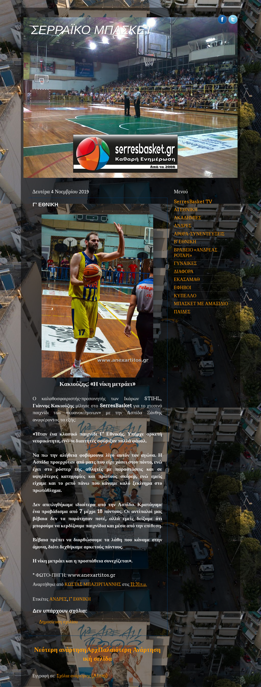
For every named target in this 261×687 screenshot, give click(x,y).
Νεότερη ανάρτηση (60, 649)
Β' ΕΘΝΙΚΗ (185, 241)
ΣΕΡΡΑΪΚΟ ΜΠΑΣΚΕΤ (91, 30)
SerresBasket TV (193, 201)
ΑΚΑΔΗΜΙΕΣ (187, 217)
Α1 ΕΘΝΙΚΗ (186, 209)
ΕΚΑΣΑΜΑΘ (187, 279)
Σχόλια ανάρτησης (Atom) (82, 675)
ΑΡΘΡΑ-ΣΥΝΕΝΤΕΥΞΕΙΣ (199, 233)
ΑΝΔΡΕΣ (58, 599)
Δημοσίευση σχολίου (58, 621)
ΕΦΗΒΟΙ (182, 287)
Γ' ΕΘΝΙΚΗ (80, 599)
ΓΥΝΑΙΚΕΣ (185, 263)
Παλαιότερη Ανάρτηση (129, 649)
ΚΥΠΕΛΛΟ (185, 295)
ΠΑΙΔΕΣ (182, 311)
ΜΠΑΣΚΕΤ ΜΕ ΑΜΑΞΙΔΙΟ (201, 303)
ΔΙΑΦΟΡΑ (183, 271)
